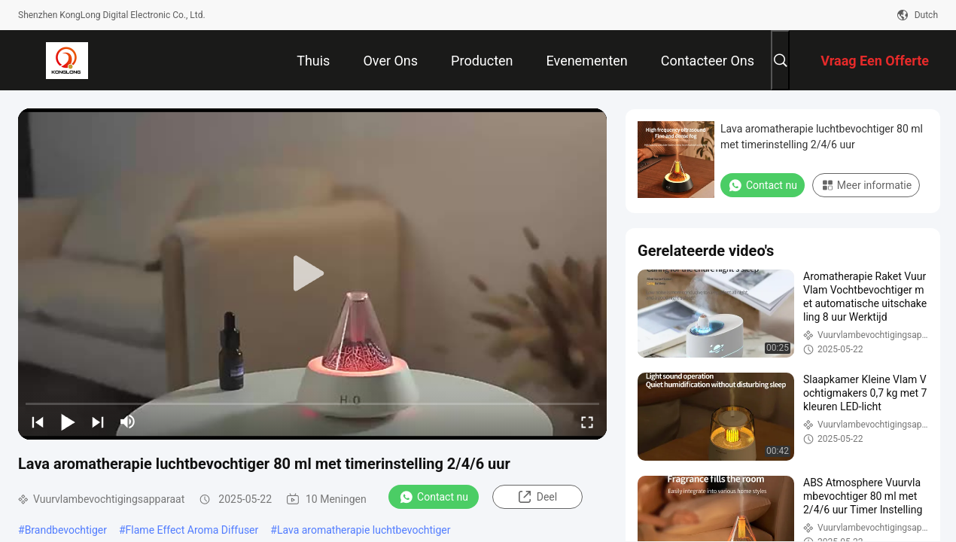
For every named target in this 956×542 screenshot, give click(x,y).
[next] (98, 421)
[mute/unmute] (128, 421)
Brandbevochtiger (66, 530)
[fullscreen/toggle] (587, 421)
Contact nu (433, 497)
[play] (312, 274)
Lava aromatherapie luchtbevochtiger (364, 530)
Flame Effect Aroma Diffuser (192, 530)
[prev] (38, 421)
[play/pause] (68, 421)
